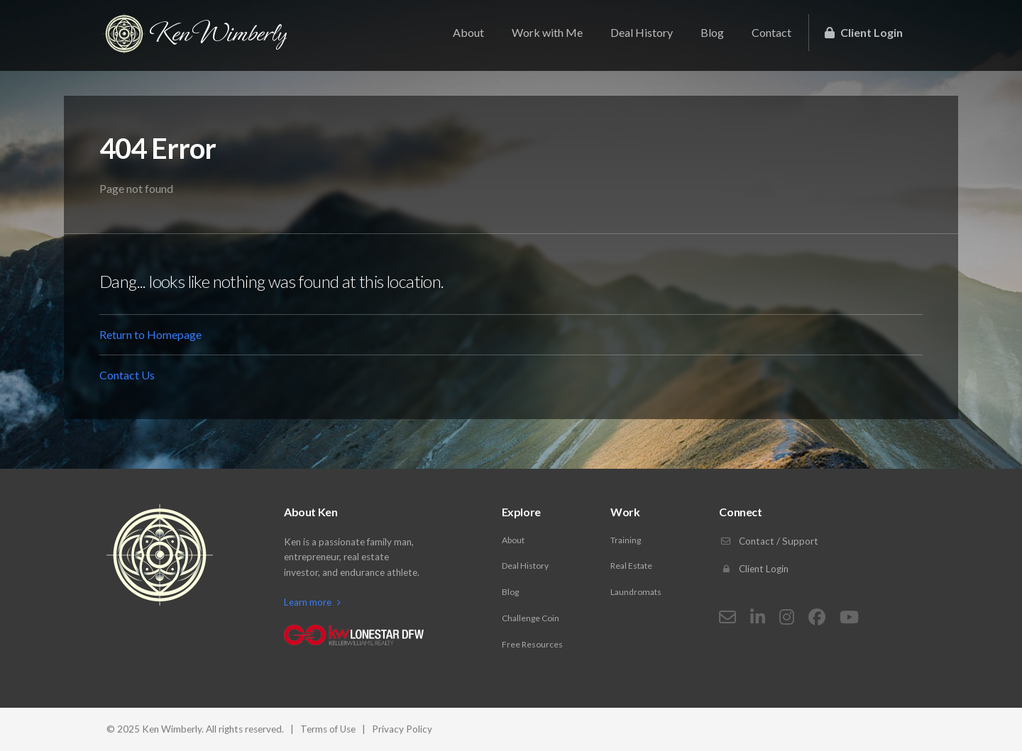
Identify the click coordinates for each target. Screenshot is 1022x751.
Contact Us (127, 375)
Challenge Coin (530, 618)
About (468, 32)
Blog (712, 32)
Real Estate (631, 565)
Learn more (312, 602)
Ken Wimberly (195, 33)
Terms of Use (328, 729)
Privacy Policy (402, 729)
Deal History (641, 32)
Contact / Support (768, 541)
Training (625, 540)
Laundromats (635, 591)
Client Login (864, 32)
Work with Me (547, 32)
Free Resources (532, 644)
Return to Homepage (150, 334)
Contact (771, 32)
